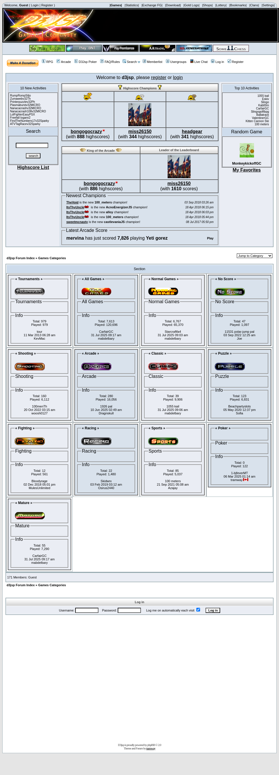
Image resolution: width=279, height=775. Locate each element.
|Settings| (267, 5)
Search (130, 62)
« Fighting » (24, 428)
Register (47, 5)
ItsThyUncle (75, 207)
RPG (47, 62)
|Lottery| (220, 5)
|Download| (173, 5)
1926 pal (106, 406)
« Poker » (222, 428)
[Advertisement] (68, 678)
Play (210, 238)
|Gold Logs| (191, 5)
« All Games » (93, 279)
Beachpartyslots (239, 406)
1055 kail (172, 406)
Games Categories (52, 258)
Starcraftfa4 (173, 331)
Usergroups (176, 62)
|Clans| (254, 5)
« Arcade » (90, 353)
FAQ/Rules (110, 62)
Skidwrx (106, 481)
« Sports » (157, 428)
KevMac (39, 338)
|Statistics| (132, 5)
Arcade (64, 62)
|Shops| (207, 5)
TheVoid (72, 202)
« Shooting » (25, 353)
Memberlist (152, 62)
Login (35, 5)
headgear (192, 131)
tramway (150, 748)
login (178, 77)
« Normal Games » (164, 279)
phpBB (151, 745)
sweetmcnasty (77, 222)
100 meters (173, 481)
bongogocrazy (86, 131)
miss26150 (140, 131)
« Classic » (157, 353)
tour (39, 331)
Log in (217, 62)
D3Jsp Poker (85, 62)
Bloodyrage (40, 481)
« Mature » (23, 503)
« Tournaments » (28, 279)
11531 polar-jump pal (239, 331)
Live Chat (199, 62)
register (158, 77)
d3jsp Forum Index (21, 258)
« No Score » (225, 279)
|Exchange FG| (152, 5)
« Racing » (90, 428)
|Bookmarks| (238, 5)
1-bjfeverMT (239, 473)
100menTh (39, 406)
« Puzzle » (223, 353)
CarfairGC (106, 331)
